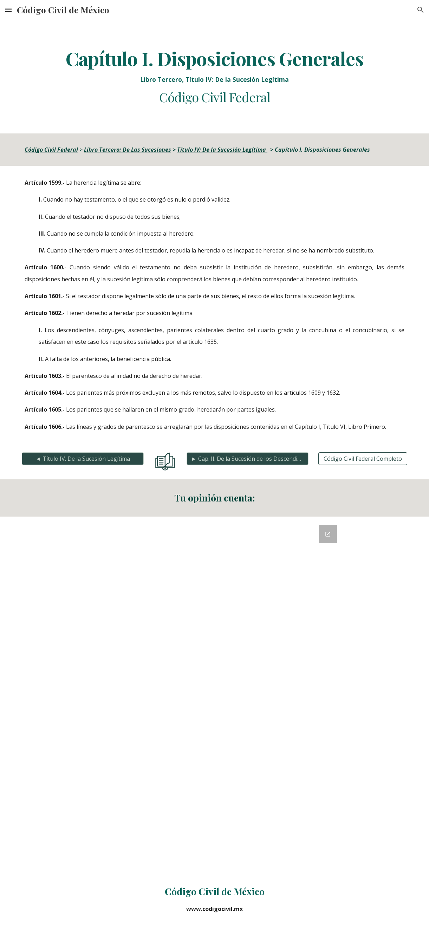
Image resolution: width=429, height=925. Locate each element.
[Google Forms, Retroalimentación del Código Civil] (215, 695)
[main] (214, 76)
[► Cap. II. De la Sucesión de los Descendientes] (247, 458)
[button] (8, 9)
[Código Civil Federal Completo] (363, 458)
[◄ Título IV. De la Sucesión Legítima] (82, 458)
